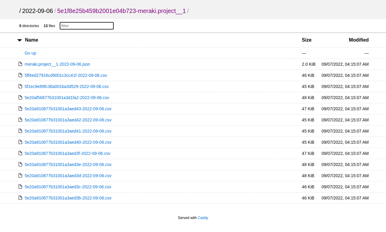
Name (31, 39)
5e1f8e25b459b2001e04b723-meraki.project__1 (121, 11)
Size (307, 39)
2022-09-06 (37, 11)
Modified (359, 39)
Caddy (203, 218)
